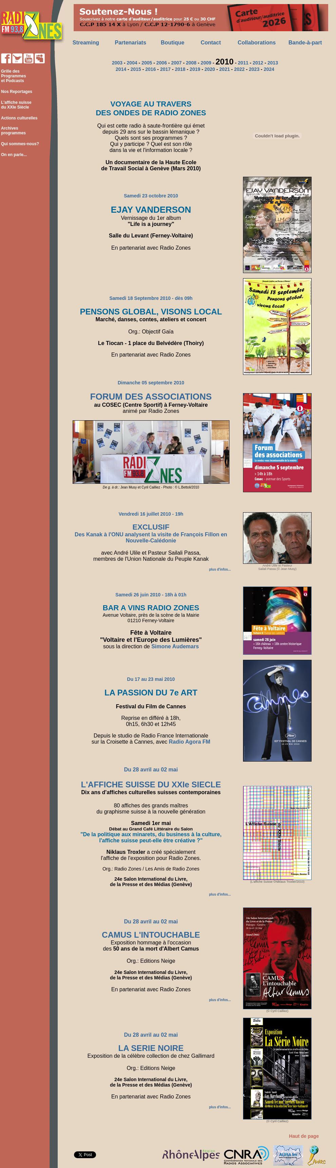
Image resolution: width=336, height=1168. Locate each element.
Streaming (86, 42)
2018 (180, 69)
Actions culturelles (19, 118)
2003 (117, 62)
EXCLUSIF (150, 527)
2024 (269, 69)
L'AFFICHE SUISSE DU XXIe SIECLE (151, 784)
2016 (150, 69)
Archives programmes (13, 130)
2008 (191, 62)
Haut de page (304, 1136)
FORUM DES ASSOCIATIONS (151, 396)
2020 (209, 69)
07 (179, 62)
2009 (206, 62)
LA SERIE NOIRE (150, 1048)
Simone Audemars (175, 646)
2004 (132, 62)
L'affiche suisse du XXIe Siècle (16, 105)
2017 (165, 69)
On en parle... (14, 154)
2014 (121, 69)
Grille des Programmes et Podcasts (13, 76)
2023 (254, 69)
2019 (195, 69)
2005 (147, 62)
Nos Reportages (16, 91)
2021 (224, 69)
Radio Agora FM (189, 742)
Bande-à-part (305, 42)
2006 (161, 62)
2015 (135, 69)
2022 (239, 69)
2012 (258, 62)
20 (173, 62)
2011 (243, 62)
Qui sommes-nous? (20, 143)
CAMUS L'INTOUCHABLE (151, 934)
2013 (272, 62)
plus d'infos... (220, 569)
